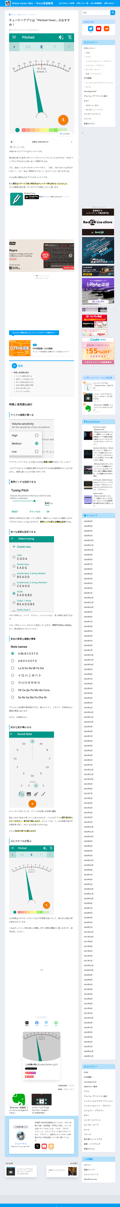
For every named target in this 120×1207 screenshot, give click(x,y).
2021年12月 (88, 770)
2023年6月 (88, 684)
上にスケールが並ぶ (23, 391)
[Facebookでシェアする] (37, 1024)
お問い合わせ (109, 3)
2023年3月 (88, 698)
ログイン (87, 1165)
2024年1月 (88, 650)
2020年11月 (88, 832)
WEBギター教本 (92, 105)
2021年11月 (88, 774)
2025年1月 (88, 593)
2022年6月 (88, 741)
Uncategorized (90, 91)
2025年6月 (88, 569)
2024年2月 (88, 645)
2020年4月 (88, 851)
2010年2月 (88, 1042)
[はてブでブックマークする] (46, 1024)
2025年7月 (88, 564)
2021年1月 (88, 822)
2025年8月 (88, 560)
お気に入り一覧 (82, 3)
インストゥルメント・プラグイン (99, 61)
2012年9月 (88, 994)
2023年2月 (88, 703)
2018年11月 (88, 894)
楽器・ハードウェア (93, 74)
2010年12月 (88, 1018)
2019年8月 (88, 870)
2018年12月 (88, 889)
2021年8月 (88, 789)
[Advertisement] (41, 223)
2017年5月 (88, 951)
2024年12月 (88, 598)
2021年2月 (88, 817)
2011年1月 (88, 1013)
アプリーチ (66, 197)
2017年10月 (88, 937)
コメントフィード (91, 1174)
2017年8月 (88, 946)
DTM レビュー (90, 48)
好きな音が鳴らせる (23, 388)
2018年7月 (88, 908)
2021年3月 (88, 813)
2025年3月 (88, 583)
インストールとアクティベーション (99, 83)
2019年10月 (88, 865)
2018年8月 (88, 903)
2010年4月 (88, 1037)
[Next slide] (70, 255)
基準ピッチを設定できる (25, 379)
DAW (88, 53)
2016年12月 (88, 966)
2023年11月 (88, 660)
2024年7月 (88, 622)
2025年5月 (88, 574)
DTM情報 (87, 78)
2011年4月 (88, 1008)
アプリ (71, 1086)
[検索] (112, 12)
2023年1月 (88, 708)
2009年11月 (88, 1056)
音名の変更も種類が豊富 (25, 385)
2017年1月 (88, 961)
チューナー (70, 1089)
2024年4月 (88, 636)
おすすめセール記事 (66, 3)
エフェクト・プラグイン (95, 65)
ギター (86, 101)
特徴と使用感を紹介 (21, 372)
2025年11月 (88, 545)
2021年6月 (88, 798)
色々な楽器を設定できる (25, 382)
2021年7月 (88, 794)
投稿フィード (89, 1170)
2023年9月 (88, 669)
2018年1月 (88, 927)
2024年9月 (88, 612)
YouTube (44, 1150)
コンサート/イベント (92, 114)
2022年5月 (88, 746)
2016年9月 (88, 975)
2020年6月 (88, 841)
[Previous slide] (13, 255)
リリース (87, 119)
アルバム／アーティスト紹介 (95, 96)
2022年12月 (88, 712)
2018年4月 (88, 918)
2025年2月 (88, 588)
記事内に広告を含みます (40, 142)
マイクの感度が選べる (24, 376)
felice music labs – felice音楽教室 (29, 3)
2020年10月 (88, 837)
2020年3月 (88, 856)
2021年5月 (88, 803)
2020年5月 (88, 846)
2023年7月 (88, 679)
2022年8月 (88, 731)
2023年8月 (88, 674)
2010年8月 (88, 1023)
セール (88, 87)
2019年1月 (88, 884)
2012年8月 (88, 999)
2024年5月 (88, 631)
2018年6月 (88, 913)
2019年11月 (88, 860)
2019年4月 (88, 880)
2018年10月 (88, 899)
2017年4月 (88, 956)
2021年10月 (88, 779)
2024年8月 (88, 617)
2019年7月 (88, 875)
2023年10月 (88, 665)
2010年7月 (88, 1028)
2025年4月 (88, 579)
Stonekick (47, 197)
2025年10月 (88, 550)
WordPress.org (90, 1179)
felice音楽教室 (96, 3)
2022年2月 (88, 760)
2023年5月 (88, 689)
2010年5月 (88, 1032)
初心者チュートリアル (94, 110)
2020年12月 (88, 827)
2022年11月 (88, 717)
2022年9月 (88, 727)
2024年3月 (88, 641)
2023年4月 (88, 693)
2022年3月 (88, 755)
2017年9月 (88, 942)
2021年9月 (88, 784)
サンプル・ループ (93, 70)
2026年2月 (88, 531)
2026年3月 (88, 526)
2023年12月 (88, 655)
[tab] (34, 275)
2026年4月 (88, 521)
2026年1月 (88, 536)
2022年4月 (88, 751)
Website (51, 1150)
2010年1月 (88, 1047)
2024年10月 (88, 607)
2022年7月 (88, 736)
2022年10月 (88, 722)
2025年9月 (88, 555)
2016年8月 (88, 980)
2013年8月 (88, 989)
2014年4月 (88, 985)
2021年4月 (88, 808)
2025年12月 (88, 540)
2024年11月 (88, 603)
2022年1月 (88, 765)
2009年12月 (88, 1051)
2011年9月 (88, 1004)
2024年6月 (88, 626)
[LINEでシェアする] (56, 1024)
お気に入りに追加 (17, 147)
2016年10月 (88, 970)
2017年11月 (88, 932)
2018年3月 (88, 922)
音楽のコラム (89, 124)
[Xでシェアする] (27, 1024)
